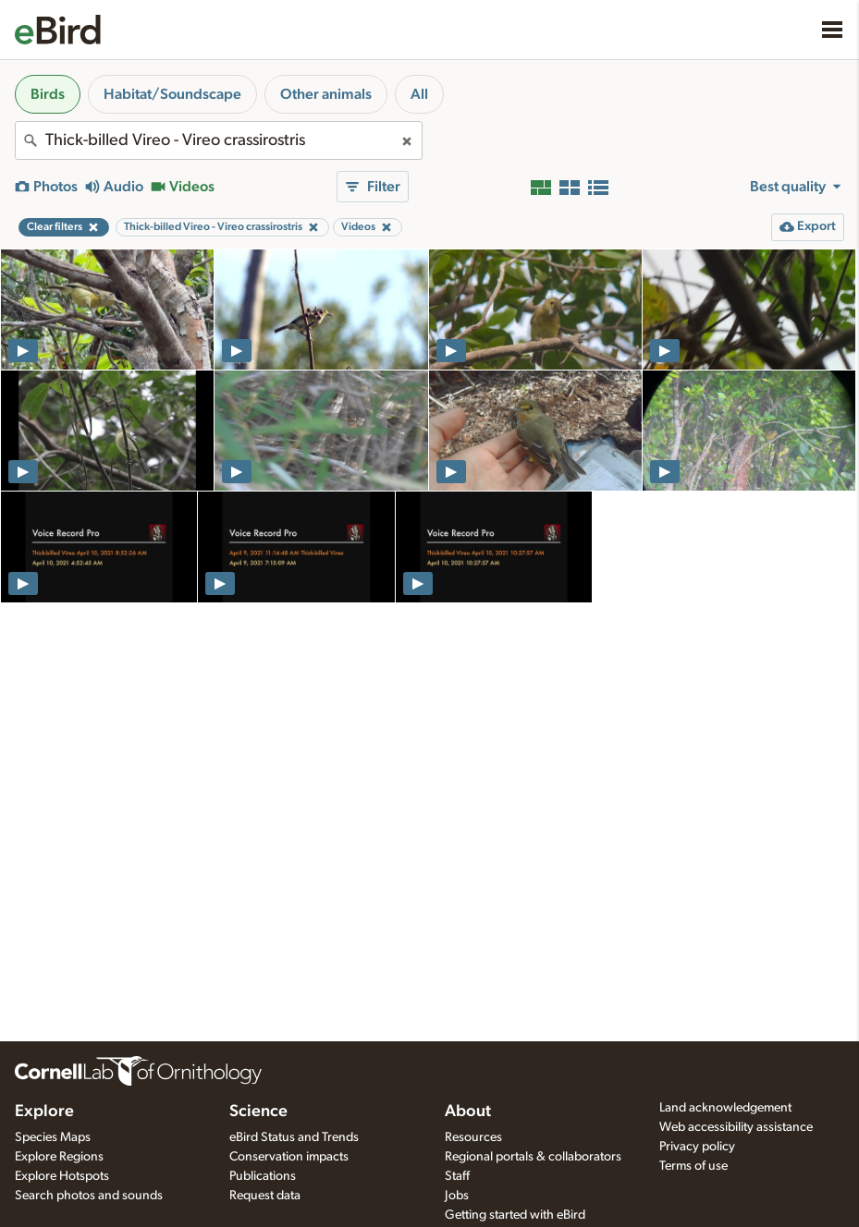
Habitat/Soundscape (172, 94)
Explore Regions (59, 1156)
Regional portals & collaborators (533, 1156)
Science (258, 1111)
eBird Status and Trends (294, 1137)
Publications (262, 1176)
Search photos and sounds (89, 1195)
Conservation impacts (289, 1156)
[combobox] (218, 140)
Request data (265, 1195)
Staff (457, 1176)
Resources (473, 1137)
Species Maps (53, 1137)
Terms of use (693, 1166)
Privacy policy (697, 1146)
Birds (48, 94)
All (419, 94)
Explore (44, 1111)
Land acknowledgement (725, 1107)
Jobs (457, 1195)
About (468, 1111)
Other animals (326, 94)
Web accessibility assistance (736, 1127)
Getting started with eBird (515, 1215)
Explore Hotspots (62, 1176)
